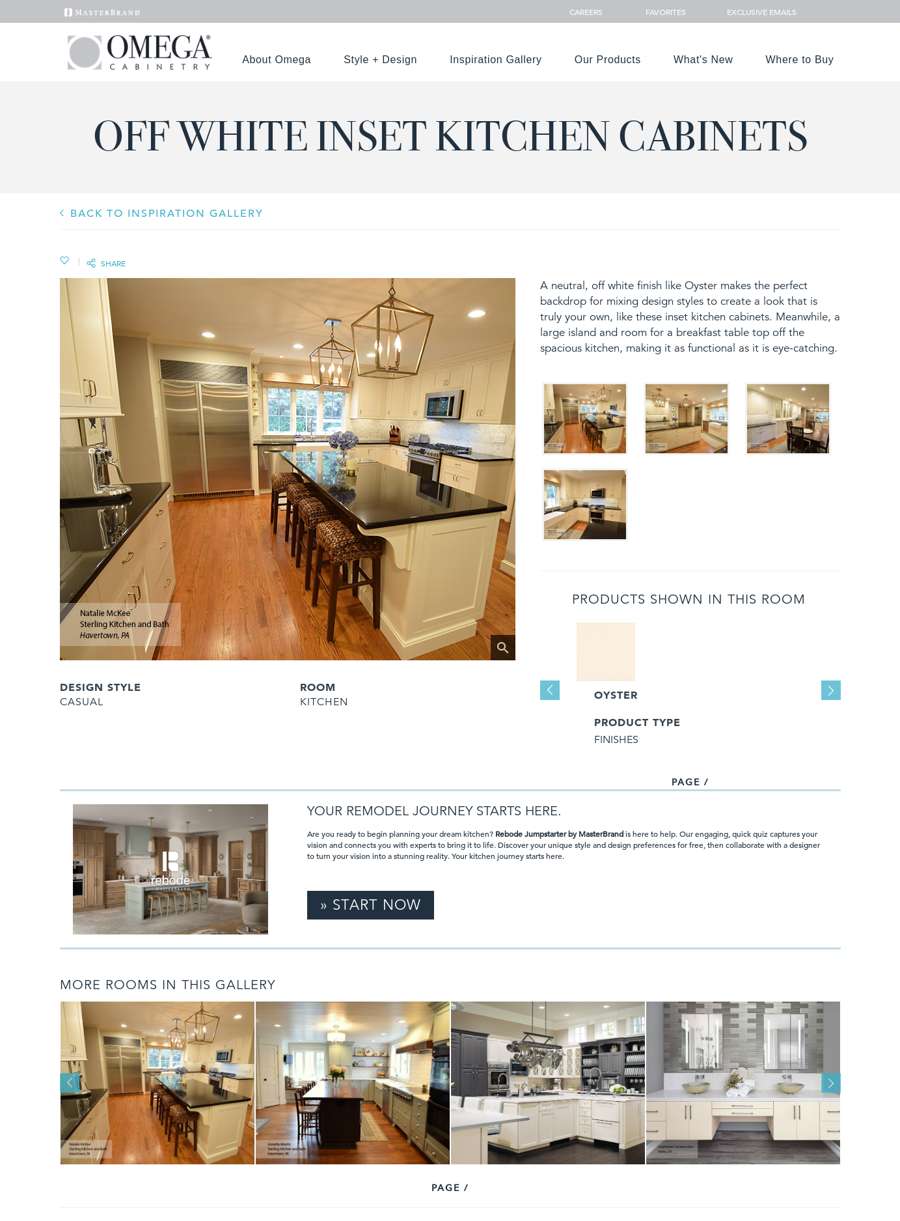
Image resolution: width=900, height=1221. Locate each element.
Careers (587, 12)
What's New (703, 59)
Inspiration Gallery (496, 59)
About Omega (276, 59)
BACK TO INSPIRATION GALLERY (167, 213)
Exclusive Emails (754, 12)
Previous (550, 690)
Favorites (660, 12)
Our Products (608, 59)
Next (831, 690)
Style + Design (380, 59)
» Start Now (370, 905)
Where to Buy (800, 59)
